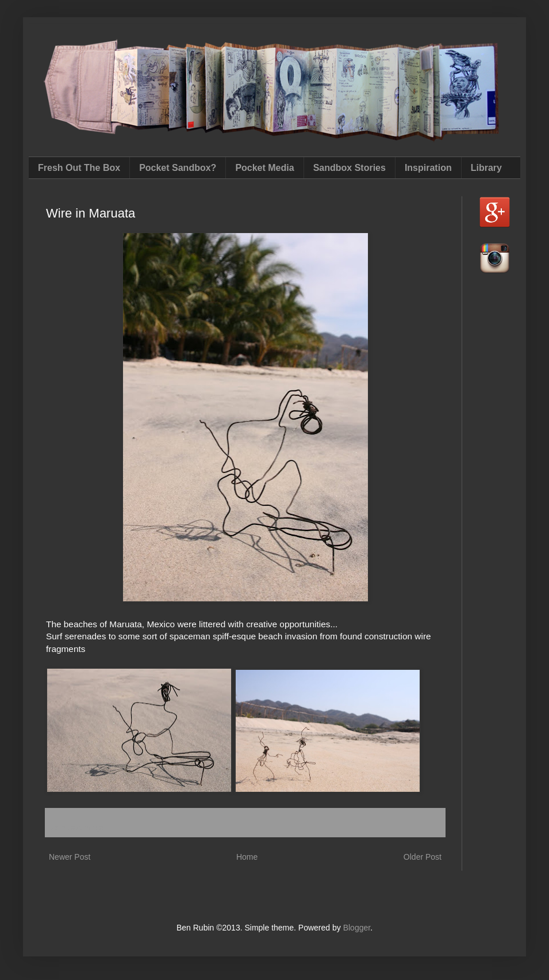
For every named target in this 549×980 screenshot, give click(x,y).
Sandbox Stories (349, 168)
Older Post (422, 856)
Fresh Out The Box (79, 168)
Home (247, 856)
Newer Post (69, 856)
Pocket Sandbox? (177, 168)
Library (486, 168)
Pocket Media (264, 168)
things (93, 828)
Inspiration (428, 168)
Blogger (356, 927)
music (70, 828)
